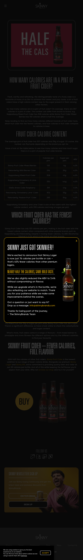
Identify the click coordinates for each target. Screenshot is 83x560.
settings (24, 556)
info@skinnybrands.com (42, 305)
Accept (45, 553)
